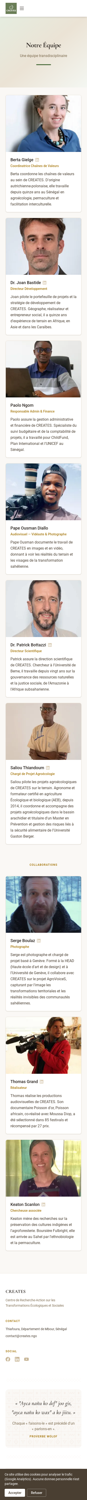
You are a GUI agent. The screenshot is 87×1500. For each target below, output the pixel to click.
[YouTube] (26, 1359)
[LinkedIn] (17, 1359)
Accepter (14, 1493)
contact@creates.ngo (21, 1336)
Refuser (36, 1493)
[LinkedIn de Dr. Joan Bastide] (44, 283)
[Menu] (22, 8)
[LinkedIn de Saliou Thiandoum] (48, 768)
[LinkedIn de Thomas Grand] (41, 1082)
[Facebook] (8, 1359)
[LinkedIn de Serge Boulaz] (39, 941)
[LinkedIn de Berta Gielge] (37, 160)
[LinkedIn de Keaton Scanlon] (43, 1204)
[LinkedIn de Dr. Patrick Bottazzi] (50, 645)
